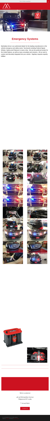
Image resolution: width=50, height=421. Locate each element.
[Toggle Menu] (48, 2)
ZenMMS (7, 418)
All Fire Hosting (16, 418)
